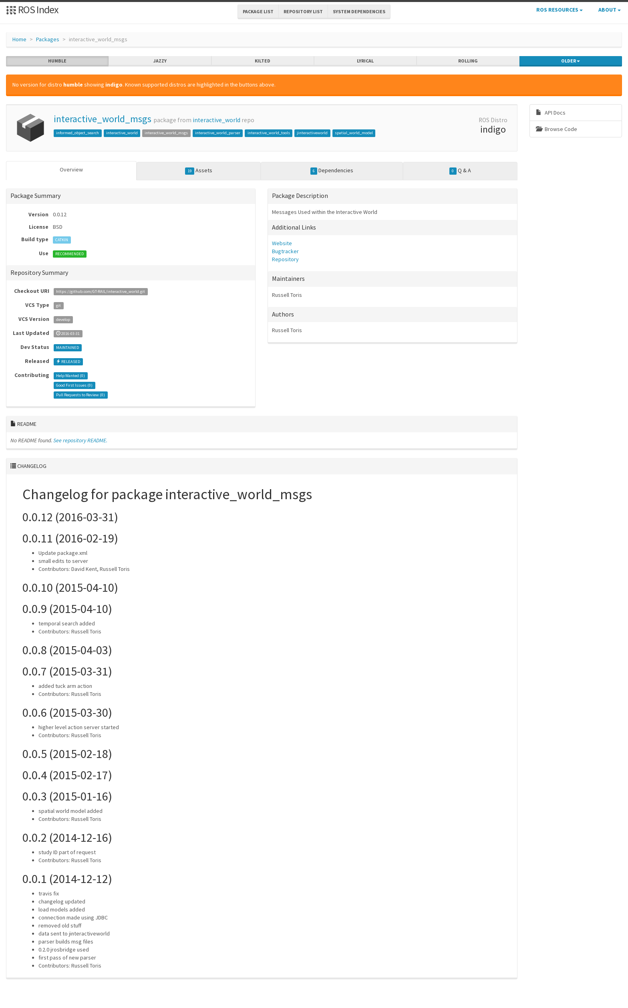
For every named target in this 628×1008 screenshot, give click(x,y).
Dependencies (332, 171)
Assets (198, 171)
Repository (285, 259)
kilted (262, 61)
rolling (468, 61)
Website (282, 243)
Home (19, 39)
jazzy (160, 61)
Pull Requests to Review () (80, 394)
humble (57, 61)
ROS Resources (559, 9)
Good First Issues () (74, 385)
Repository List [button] (303, 11)
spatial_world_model (354, 132)
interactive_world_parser (217, 132)
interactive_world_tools (269, 132)
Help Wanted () (70, 375)
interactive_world (216, 120)
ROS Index (32, 9)
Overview (71, 169)
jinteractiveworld (312, 132)
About (609, 9)
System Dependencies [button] (359, 11)
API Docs (551, 112)
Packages (47, 39)
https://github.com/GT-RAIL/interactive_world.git (100, 291)
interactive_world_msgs (102, 119)
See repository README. (80, 440)
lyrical (365, 61)
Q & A (460, 171)
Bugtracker (285, 251)
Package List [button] (258, 11)
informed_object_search (77, 132)
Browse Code (556, 129)
